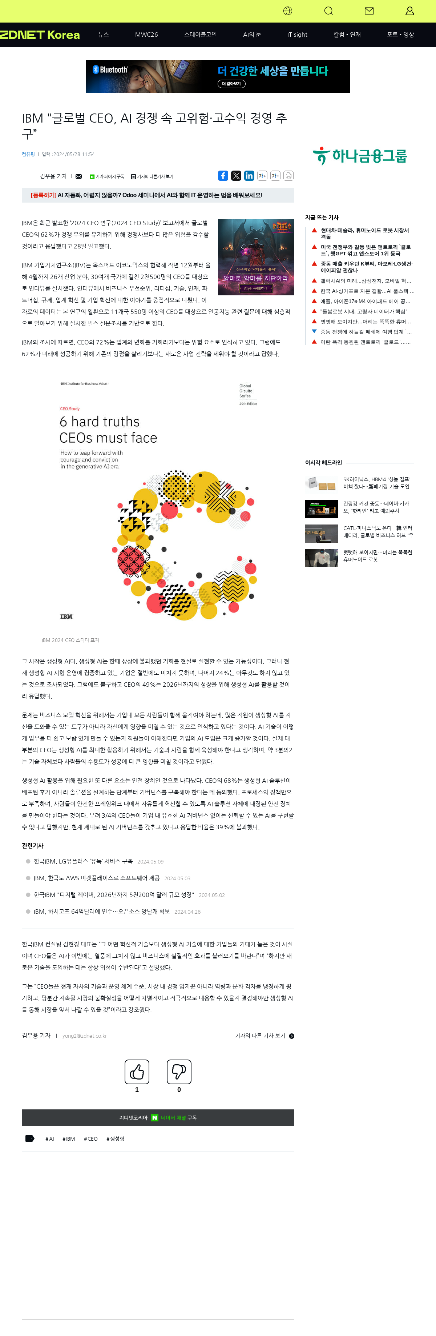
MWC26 (146, 34)
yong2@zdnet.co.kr (84, 1035)
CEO (93, 1138)
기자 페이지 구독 (107, 177)
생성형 (117, 1138)
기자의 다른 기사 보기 (264, 1035)
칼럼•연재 (347, 34)
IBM (70, 1138)
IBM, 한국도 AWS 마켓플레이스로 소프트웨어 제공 (97, 878)
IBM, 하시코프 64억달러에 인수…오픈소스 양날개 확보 (102, 911)
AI (51, 1138)
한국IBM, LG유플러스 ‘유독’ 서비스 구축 (83, 861)
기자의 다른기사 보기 (152, 177)
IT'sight (297, 34)
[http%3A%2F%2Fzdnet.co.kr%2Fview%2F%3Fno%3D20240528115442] (249, 176)
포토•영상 (400, 34)
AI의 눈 (252, 34)
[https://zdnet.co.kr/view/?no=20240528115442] (223, 176)
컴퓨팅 (28, 154)
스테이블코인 (200, 34)
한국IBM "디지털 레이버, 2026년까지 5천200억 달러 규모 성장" (114, 895)
